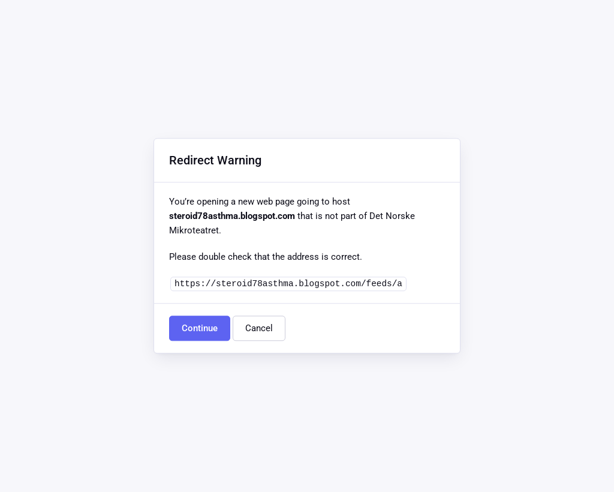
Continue (200, 328)
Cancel (259, 328)
